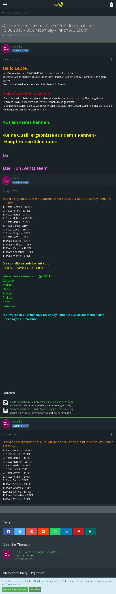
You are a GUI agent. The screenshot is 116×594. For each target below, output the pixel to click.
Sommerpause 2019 (24, 558)
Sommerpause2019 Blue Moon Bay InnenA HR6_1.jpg (41, 401)
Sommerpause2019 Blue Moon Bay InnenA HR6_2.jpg (41, 409)
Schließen (35, 589)
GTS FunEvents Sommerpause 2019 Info (37, 552)
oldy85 (9, 35)
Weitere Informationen (14, 589)
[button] (5, 4)
